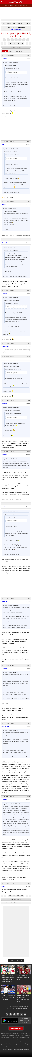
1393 (22, 43)
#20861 (28, 598)
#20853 (28, 201)
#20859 (28, 451)
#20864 (28, 796)
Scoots (4, 204)
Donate (5, 1049)
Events (20, 23)
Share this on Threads (12, 39)
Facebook (10, 1014)
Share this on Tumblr (16, 39)
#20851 (28, 55)
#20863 (28, 723)
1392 (18, 43)
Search (27, 23)
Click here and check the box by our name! (24, 1020)
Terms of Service (25, 1049)
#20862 (28, 665)
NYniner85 (4, 58)
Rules (9, 23)
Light (18, 960)
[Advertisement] (16, 13)
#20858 (28, 400)
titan (3, 144)
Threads (14, 1014)
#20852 (28, 141)
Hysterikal (4, 293)
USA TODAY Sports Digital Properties (18, 1008)
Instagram (17, 1014)
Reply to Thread (15, 47)
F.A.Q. (14, 23)
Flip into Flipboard (20, 39)
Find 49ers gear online (12, 51)
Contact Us (10, 1049)
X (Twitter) (7, 1014)
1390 (10, 43)
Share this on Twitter (4, 39)
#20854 (28, 240)
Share (30, 2)
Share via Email (27, 39)
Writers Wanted (16, 1028)
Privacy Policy (17, 1049)
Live (3, 23)
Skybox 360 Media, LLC (22, 1006)
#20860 (28, 504)
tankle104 (4, 601)
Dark (21, 960)
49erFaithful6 (5, 726)
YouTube (25, 1014)
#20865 (28, 883)
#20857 (28, 356)
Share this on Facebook (8, 39)
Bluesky (21, 1014)
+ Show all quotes (11, 72)
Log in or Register (16, 29)
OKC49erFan (5, 346)
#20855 (28, 290)
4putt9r (4, 886)
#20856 (28, 343)
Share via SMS (24, 39)
